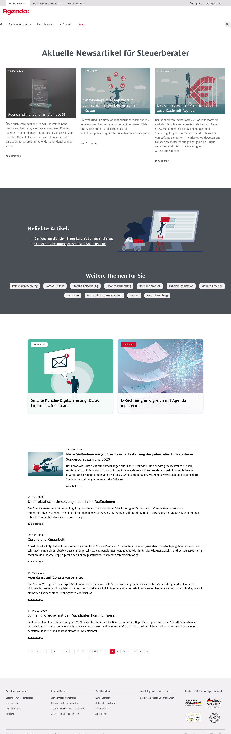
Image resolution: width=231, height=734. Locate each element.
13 (106, 651)
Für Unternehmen (76, 3)
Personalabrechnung (25, 286)
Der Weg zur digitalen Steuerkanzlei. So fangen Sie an (73, 238)
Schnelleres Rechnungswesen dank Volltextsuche (70, 244)
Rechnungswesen (150, 286)
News (87, 24)
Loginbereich (215, 3)
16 (124, 651)
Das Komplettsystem (26, 24)
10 (89, 651)
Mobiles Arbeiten (212, 286)
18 (135, 651)
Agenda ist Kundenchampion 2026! (36, 115)
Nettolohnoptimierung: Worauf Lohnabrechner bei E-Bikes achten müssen (110, 105)
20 (147, 651)
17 (129, 651)
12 (101, 651)
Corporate (73, 295)
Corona (134, 295)
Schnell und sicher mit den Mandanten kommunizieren (72, 615)
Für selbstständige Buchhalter (47, 3)
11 (95, 651)
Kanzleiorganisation (181, 286)
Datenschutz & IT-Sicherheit (104, 295)
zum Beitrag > (14, 156)
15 (118, 651)
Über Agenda (196, 3)
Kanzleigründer (51, 24)
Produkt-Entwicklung (85, 286)
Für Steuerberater (18, 3)
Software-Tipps (55, 286)
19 (141, 651)
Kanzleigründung (157, 295)
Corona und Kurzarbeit (46, 540)
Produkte (71, 24)
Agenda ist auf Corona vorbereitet (55, 578)
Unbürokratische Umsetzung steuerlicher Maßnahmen (71, 502)
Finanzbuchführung (119, 286)
